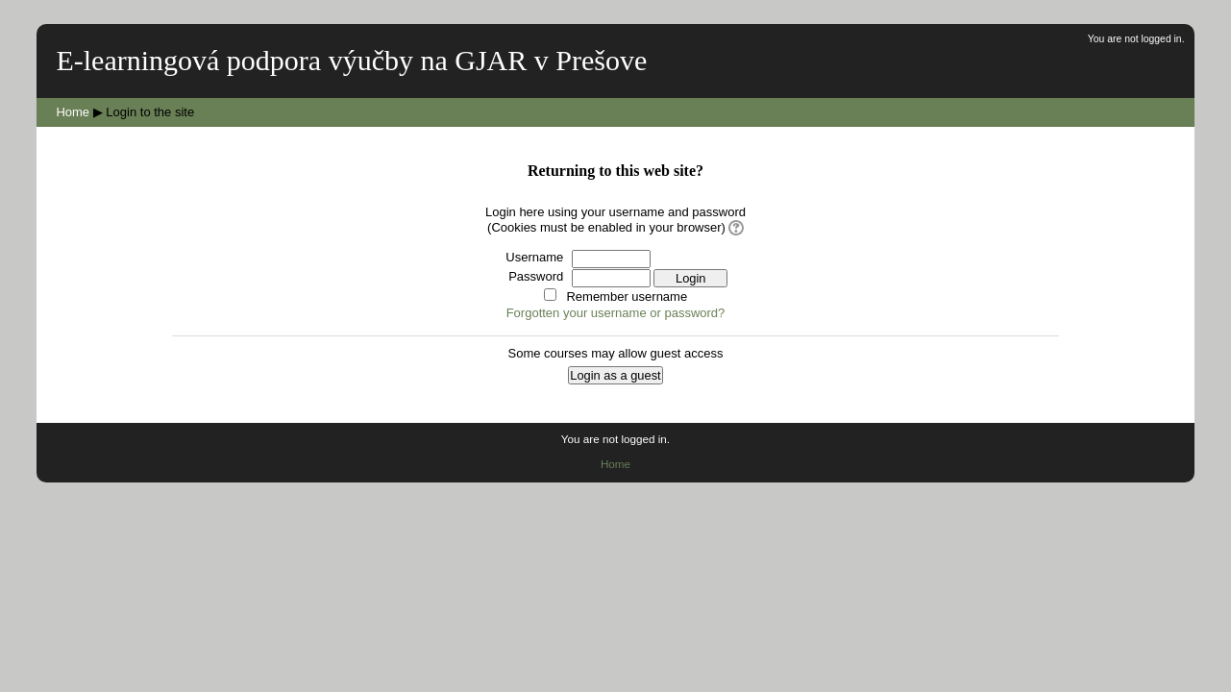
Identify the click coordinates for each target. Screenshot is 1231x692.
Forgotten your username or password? (616, 313)
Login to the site (150, 112)
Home (72, 112)
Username (534, 257)
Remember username (626, 296)
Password (535, 276)
